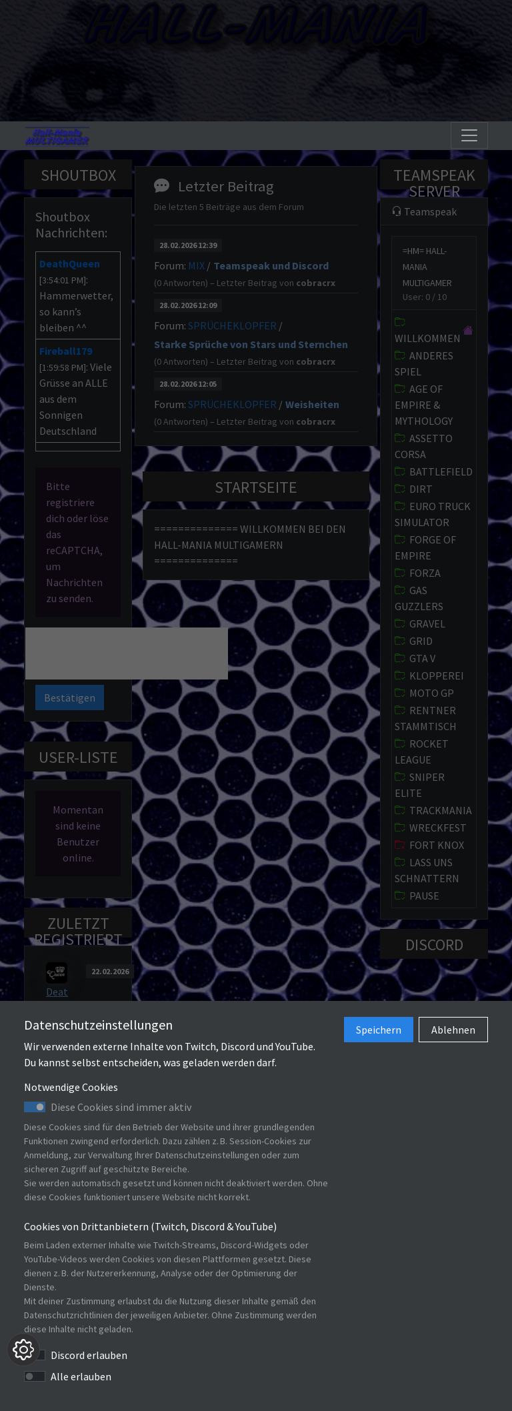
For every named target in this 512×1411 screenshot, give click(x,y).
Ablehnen (453, 1029)
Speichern (378, 1029)
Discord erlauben (89, 1355)
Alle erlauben (81, 1376)
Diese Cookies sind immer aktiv (121, 1107)
